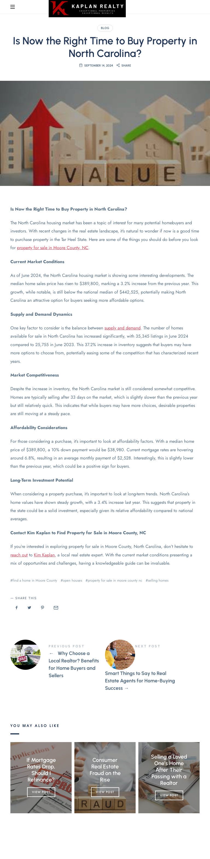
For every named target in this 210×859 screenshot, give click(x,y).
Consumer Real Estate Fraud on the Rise (104, 770)
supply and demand (122, 328)
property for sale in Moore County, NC (52, 248)
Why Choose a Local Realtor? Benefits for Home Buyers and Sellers (57, 662)
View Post (41, 792)
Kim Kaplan (44, 555)
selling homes (158, 580)
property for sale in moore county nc (115, 580)
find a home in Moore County (35, 580)
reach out (19, 555)
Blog (105, 28)
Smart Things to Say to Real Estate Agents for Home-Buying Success (152, 668)
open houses (72, 580)
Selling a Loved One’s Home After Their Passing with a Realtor (169, 769)
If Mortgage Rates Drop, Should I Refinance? (41, 770)
